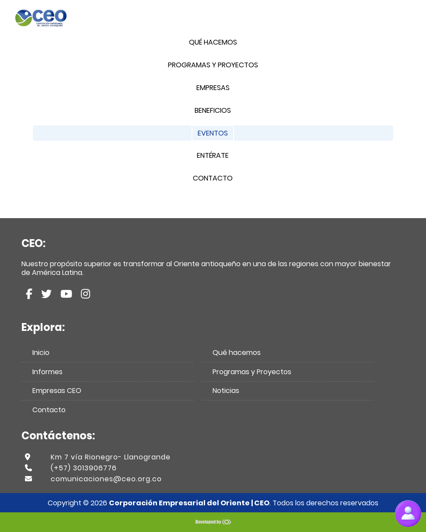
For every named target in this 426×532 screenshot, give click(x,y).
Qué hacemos (213, 42)
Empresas (213, 88)
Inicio (40, 353)
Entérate (213, 155)
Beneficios (213, 110)
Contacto (213, 178)
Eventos (213, 133)
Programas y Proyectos (213, 65)
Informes (47, 372)
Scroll (395, 488)
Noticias (226, 391)
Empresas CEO (56, 391)
